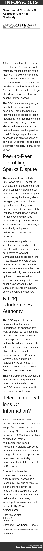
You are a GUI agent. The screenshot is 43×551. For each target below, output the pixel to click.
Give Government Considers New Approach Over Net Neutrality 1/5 (4, 518)
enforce (5, 533)
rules (23, 529)
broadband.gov (21, 370)
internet (10, 533)
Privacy (18, 547)
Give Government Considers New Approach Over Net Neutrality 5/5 (11, 518)
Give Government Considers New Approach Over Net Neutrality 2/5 (6, 518)
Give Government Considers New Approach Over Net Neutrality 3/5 (8, 518)
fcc (32, 529)
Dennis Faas (25, 24)
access (36, 529)
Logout (40, 547)
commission (12, 529)
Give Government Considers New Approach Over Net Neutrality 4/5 (10, 518)
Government (21, 525)
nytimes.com (10, 510)
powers (19, 529)
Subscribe (28, 547)
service (28, 529)
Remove (34, 547)
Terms (23, 547)
